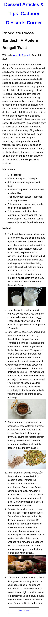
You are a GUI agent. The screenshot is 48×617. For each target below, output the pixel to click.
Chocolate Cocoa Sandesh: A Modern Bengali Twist (20, 40)
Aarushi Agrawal (21, 55)
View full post (24, 610)
